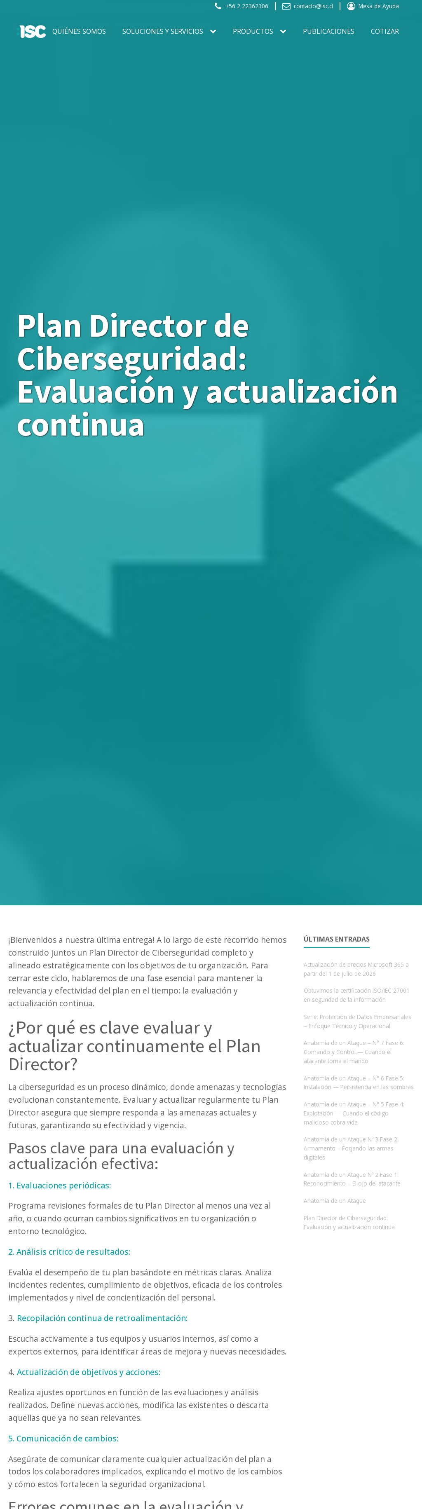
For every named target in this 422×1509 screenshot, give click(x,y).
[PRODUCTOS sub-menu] (285, 32)
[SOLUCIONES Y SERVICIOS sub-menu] (215, 32)
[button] (241, 6)
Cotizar (385, 31)
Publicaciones (328, 31)
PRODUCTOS (253, 31)
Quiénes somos (79, 31)
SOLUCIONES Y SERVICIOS (162, 31)
